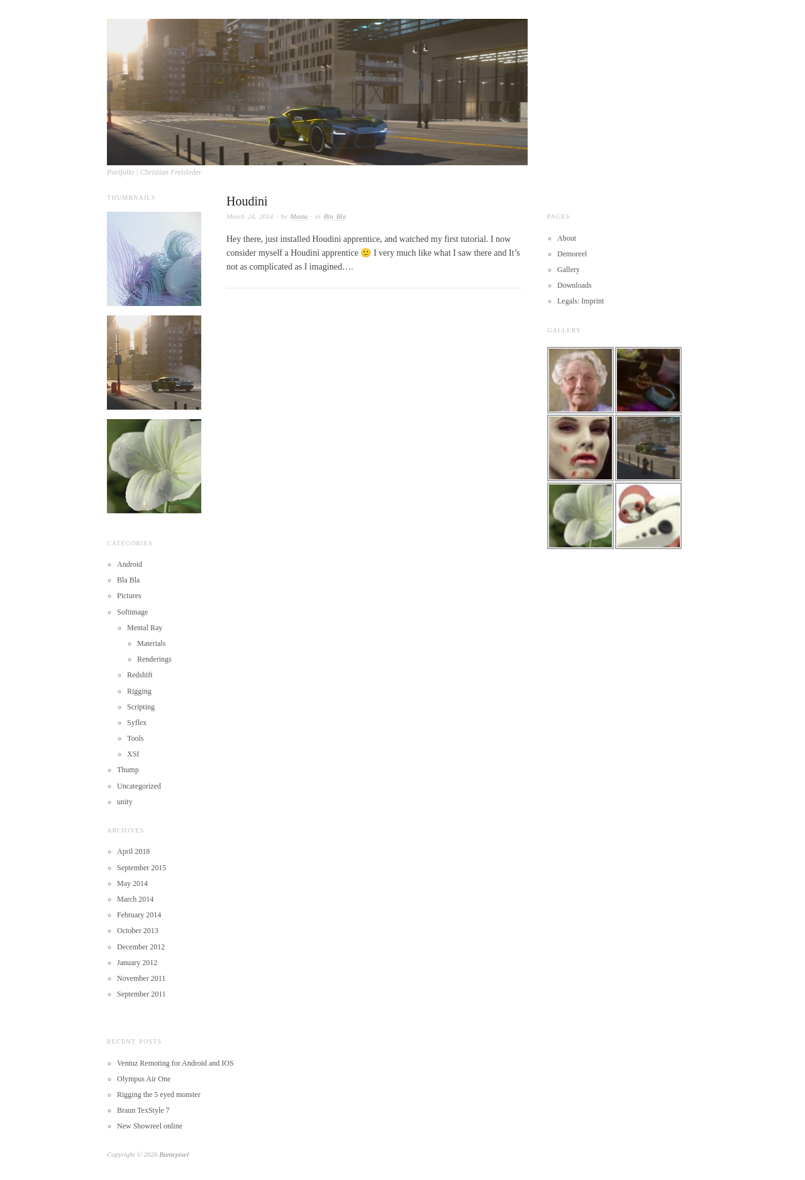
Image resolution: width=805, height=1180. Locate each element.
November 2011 (141, 978)
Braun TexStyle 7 (143, 1110)
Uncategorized (139, 786)
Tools (135, 738)
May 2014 (132, 883)
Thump (128, 769)
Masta (299, 216)
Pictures (129, 595)
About (566, 238)
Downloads (574, 285)
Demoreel (572, 253)
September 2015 (141, 867)
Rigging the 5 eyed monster (159, 1094)
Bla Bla (335, 216)
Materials (151, 643)
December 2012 (141, 946)
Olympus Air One (143, 1078)
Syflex (137, 722)
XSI (133, 754)
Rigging (139, 691)
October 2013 (137, 930)
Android (129, 564)
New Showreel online (149, 1126)
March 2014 (135, 899)
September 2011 (141, 994)
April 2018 (133, 851)
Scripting (141, 706)
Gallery (568, 269)
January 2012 (137, 962)
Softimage (132, 612)
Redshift (140, 674)
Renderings (154, 659)
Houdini (247, 201)
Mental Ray (144, 627)
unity (125, 801)
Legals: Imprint (580, 301)
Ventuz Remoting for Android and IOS (175, 1063)
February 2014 (139, 914)
